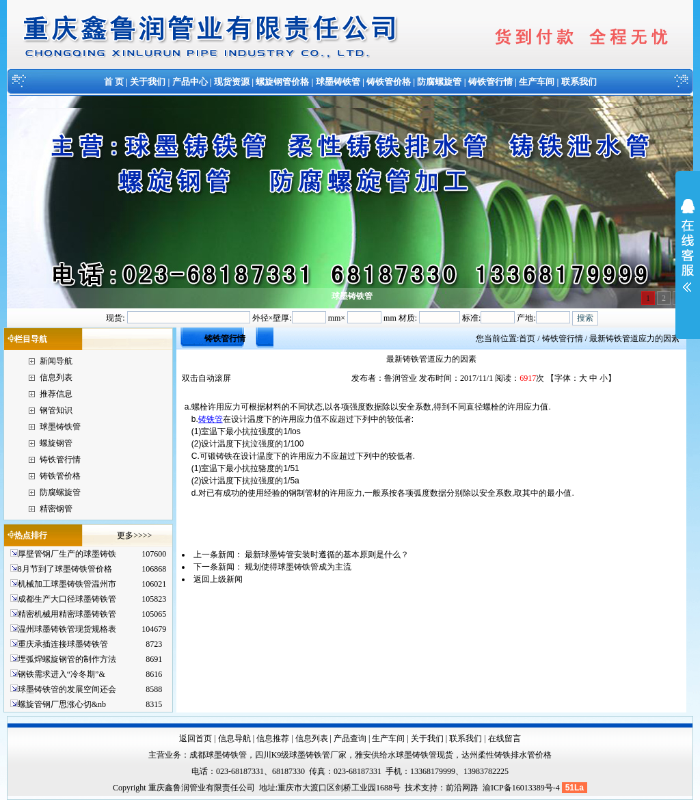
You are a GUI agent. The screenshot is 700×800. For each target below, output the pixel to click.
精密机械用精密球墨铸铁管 (67, 614)
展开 (687, 254)
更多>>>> (134, 535)
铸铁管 (210, 419)
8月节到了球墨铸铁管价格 (65, 569)
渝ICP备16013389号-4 (522, 787)
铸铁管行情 (490, 82)
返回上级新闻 (218, 579)
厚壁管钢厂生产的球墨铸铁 (67, 554)
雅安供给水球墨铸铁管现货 (404, 755)
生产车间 (536, 82)
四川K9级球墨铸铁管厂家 (301, 755)
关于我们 (147, 82)
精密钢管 (56, 509)
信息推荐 (272, 738)
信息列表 (56, 377)
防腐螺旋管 (439, 82)
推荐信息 (56, 394)
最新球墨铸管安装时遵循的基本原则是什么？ (327, 554)
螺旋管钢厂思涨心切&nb (62, 704)
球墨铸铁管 (338, 82)
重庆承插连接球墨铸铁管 (63, 644)
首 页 (114, 82)
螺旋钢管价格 (282, 82)
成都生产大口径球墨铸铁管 (67, 599)
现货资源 (232, 82)
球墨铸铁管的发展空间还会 (67, 689)
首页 (527, 338)
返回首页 (195, 738)
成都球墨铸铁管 (218, 755)
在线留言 (504, 738)
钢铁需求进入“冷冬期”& (61, 674)
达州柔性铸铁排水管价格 (506, 755)
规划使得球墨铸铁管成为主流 (298, 567)
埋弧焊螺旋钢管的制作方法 (67, 659)
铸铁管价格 (388, 82)
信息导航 (234, 738)
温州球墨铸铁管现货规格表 (67, 629)
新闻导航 (56, 361)
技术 (413, 787)
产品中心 (190, 82)
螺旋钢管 (56, 443)
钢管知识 (56, 410)
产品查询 (350, 738)
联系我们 (579, 82)
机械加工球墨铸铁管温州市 (67, 584)
